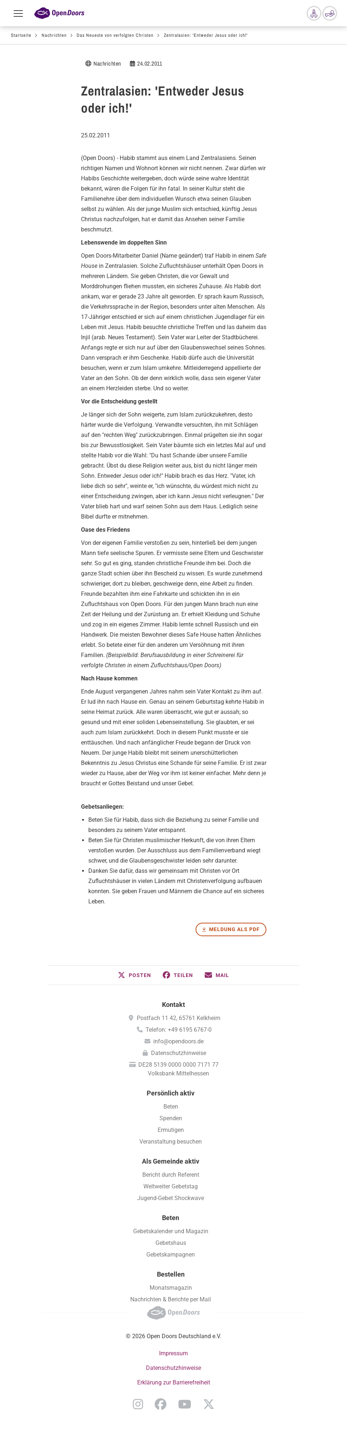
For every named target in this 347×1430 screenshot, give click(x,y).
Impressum (173, 1353)
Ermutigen (171, 1129)
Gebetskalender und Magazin (170, 1231)
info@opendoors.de (178, 1041)
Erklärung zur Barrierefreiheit (173, 1382)
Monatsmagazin (171, 1287)
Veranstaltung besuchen (170, 1141)
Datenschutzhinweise (178, 1053)
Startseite (21, 35)
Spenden (170, 1118)
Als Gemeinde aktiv (170, 1161)
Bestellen (171, 1274)
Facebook (160, 1404)
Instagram (138, 1404)
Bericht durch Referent (170, 1174)
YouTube (184, 1404)
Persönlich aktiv (170, 1093)
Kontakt (173, 1004)
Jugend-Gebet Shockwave (170, 1198)
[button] (134, 975)
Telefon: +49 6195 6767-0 (179, 1029)
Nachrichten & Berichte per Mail (170, 1299)
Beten (170, 1106)
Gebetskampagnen (170, 1254)
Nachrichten (54, 35)
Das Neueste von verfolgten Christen (115, 35)
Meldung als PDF (234, 929)
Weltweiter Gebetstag (170, 1186)
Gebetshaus (170, 1242)
